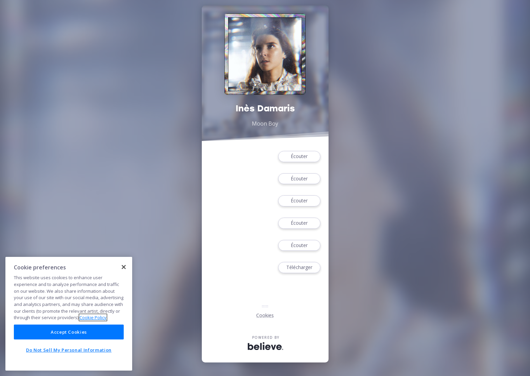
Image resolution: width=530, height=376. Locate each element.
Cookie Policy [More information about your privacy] (92, 317)
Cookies (265, 315)
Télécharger (299, 267)
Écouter (299, 156)
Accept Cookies (69, 332)
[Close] (123, 267)
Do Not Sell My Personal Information (69, 350)
